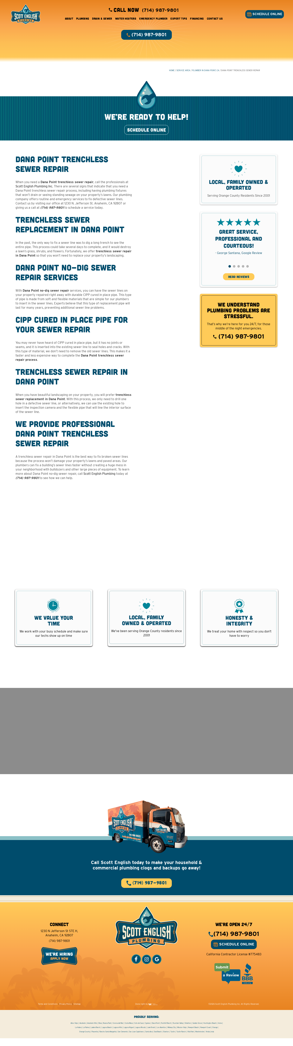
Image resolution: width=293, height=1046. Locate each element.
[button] (229, 271)
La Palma (86, 1035)
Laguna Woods (140, 1035)
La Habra (78, 1035)
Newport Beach (193, 1035)
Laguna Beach (107, 1035)
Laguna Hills (117, 1035)
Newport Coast (205, 1035)
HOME (172, 72)
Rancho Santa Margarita (107, 1039)
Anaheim (83, 1031)
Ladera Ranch (95, 1035)
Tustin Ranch (181, 1039)
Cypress (147, 1031)
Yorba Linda (210, 1039)
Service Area (183, 72)
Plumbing (82, 19)
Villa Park (190, 1039)
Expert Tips (178, 19)
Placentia (95, 1039)
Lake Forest (151, 1035)
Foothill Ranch (166, 1031)
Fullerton (188, 1031)
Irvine (220, 1031)
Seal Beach (158, 1039)
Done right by (146, 1012)
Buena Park (107, 1031)
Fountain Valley (178, 1031)
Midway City (172, 1035)
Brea (100, 1031)
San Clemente (122, 1039)
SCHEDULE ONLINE (263, 15)
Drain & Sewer (102, 19)
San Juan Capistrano (136, 1039)
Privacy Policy (65, 1012)
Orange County (84, 1039)
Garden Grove (197, 1031)
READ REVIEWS (238, 281)
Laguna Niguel (129, 1035)
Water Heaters (125, 19)
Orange (214, 1035)
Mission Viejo (182, 1035)
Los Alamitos (161, 1035)
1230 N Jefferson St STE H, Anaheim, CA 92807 (59, 941)
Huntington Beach (209, 1031)
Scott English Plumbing (100, 478)
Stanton (166, 1039)
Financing (197, 19)
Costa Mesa (129, 1031)
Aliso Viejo (74, 1031)
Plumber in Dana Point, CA (205, 72)
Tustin (172, 1039)
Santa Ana (148, 1039)
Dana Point (156, 1031)
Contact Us (215, 19)
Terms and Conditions (48, 1012)
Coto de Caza (138, 1031)
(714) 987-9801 (238, 341)
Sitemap (77, 1012)
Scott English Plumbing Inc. (34, 191)
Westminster (199, 1039)
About (69, 19)
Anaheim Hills (92, 1031)
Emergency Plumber (153, 19)
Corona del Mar (118, 1031)
